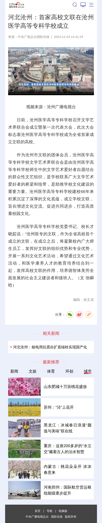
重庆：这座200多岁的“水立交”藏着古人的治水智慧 (67, 449)
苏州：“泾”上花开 (59, 407)
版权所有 (70, 516)
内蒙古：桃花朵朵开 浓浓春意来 (67, 469)
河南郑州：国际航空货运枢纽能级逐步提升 (67, 490)
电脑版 (63, 511)
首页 (37, 511)
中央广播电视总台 (37, 516)
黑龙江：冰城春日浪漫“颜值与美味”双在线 (67, 428)
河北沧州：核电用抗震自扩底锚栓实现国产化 (50, 347)
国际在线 (16, 4)
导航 (49, 511)
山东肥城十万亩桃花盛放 (65, 386)
